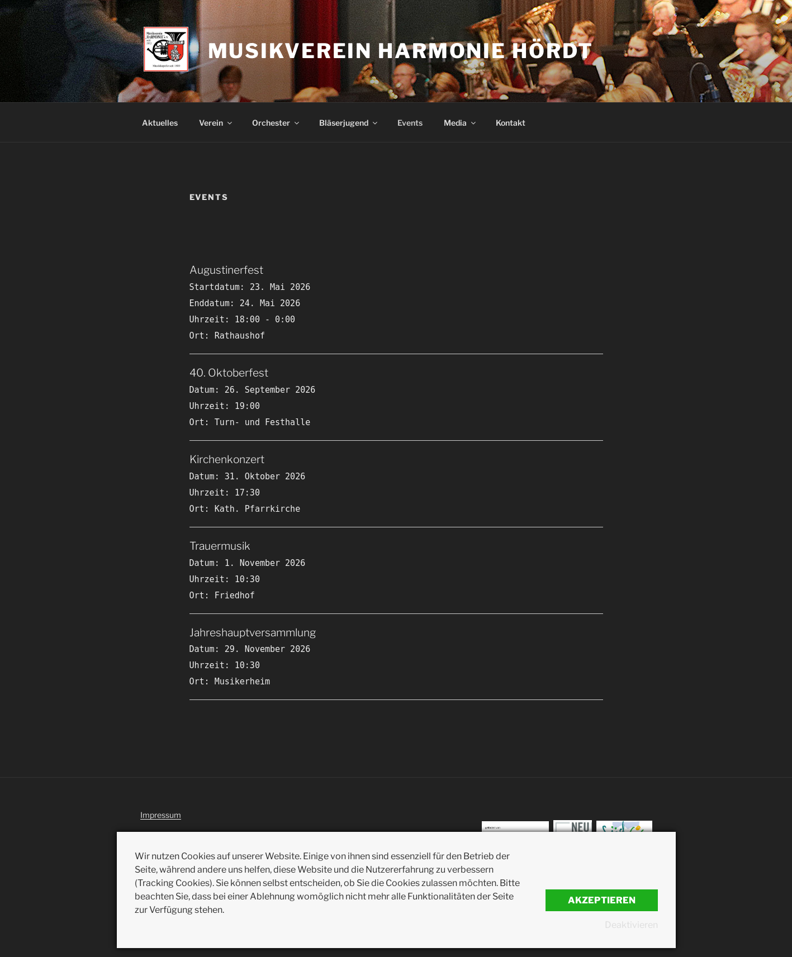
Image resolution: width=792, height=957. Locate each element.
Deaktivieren (631, 925)
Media (460, 122)
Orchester (276, 122)
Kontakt (510, 122)
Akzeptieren (602, 900)
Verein (216, 122)
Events (410, 122)
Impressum (160, 815)
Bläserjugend (349, 122)
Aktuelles (160, 122)
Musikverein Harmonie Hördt (401, 51)
